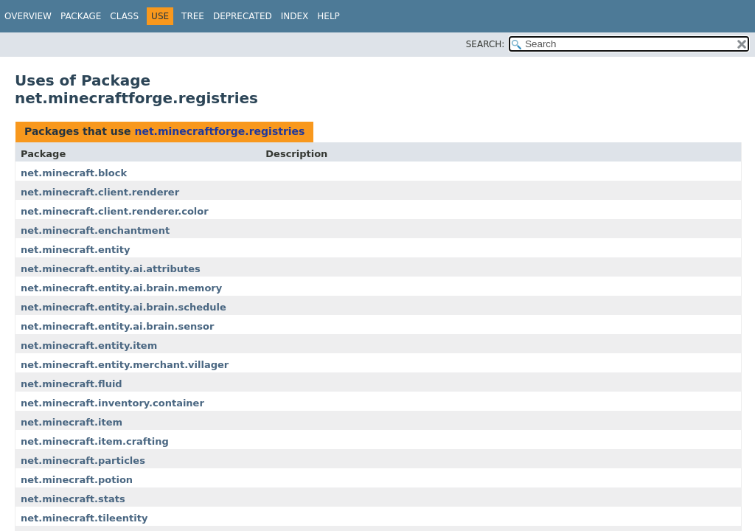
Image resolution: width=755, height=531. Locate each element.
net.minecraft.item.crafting (95, 441)
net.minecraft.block (74, 172)
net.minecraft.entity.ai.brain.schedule (123, 307)
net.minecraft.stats (73, 498)
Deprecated (242, 16)
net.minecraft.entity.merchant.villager (125, 364)
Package (80, 16)
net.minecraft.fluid (71, 383)
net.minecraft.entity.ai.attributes (111, 268)
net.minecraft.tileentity (84, 518)
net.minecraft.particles (83, 460)
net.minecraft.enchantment (95, 230)
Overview (28, 16)
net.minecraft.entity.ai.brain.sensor (117, 326)
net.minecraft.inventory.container (112, 403)
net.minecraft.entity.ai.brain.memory (121, 288)
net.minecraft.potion (77, 479)
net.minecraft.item (71, 422)
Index (295, 16)
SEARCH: (485, 44)
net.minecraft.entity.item (89, 345)
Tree (192, 16)
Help (328, 16)
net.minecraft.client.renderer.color (115, 211)
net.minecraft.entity (75, 249)
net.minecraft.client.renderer (100, 192)
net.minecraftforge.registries (219, 131)
